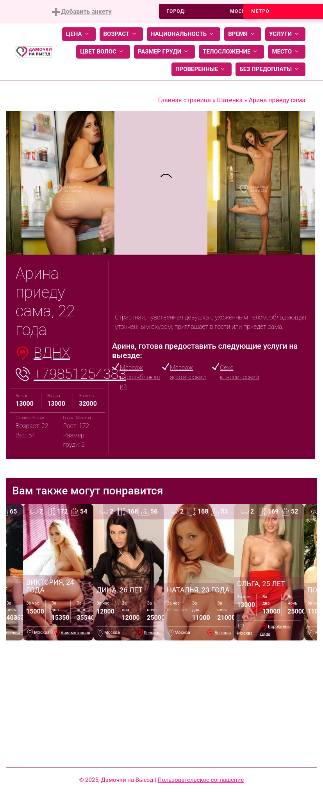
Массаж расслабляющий (140, 377)
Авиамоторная (75, 632)
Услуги (285, 34)
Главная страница (184, 100)
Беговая (222, 632)
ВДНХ (52, 353)
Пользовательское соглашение (201, 779)
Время (242, 34)
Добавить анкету (82, 12)
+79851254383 (80, 374)
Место (287, 52)
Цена (79, 34)
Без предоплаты (270, 69)
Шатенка (230, 100)
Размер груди (164, 52)
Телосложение (231, 52)
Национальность (183, 34)
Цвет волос (103, 52)
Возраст (121, 34)
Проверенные (201, 69)
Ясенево (152, 632)
